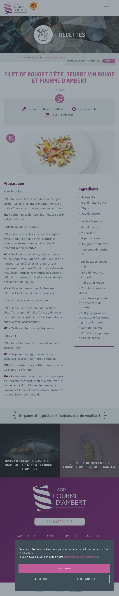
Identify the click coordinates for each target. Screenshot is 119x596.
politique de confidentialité (81, 556)
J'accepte (64, 568)
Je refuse (41, 578)
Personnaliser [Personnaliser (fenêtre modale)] (87, 578)
